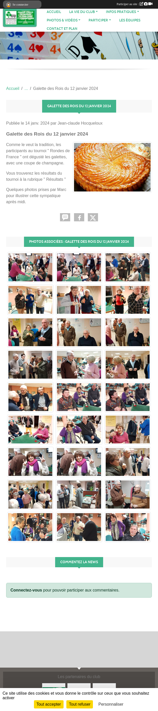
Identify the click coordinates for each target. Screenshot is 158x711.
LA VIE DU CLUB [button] (82, 12)
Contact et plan (62, 29)
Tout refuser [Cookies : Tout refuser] (79, 704)
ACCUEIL (54, 12)
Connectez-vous (26, 590)
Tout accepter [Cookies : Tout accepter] (49, 704)
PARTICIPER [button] (98, 20)
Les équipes (129, 20)
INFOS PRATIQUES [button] (121, 12)
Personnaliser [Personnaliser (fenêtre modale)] (111, 704)
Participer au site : (134, 4)
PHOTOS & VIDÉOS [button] (62, 20)
